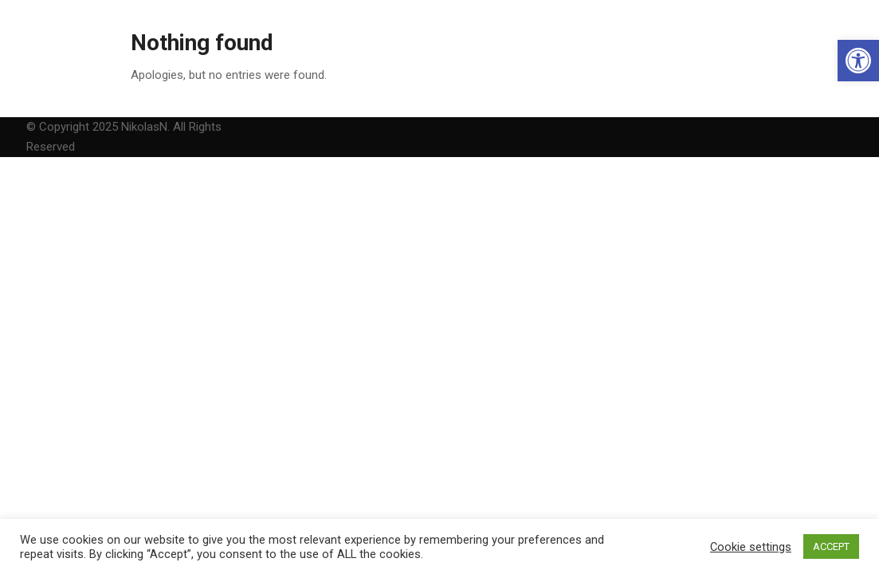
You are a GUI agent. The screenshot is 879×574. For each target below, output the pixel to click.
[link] (858, 60)
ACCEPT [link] (831, 546)
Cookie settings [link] (750, 547)
